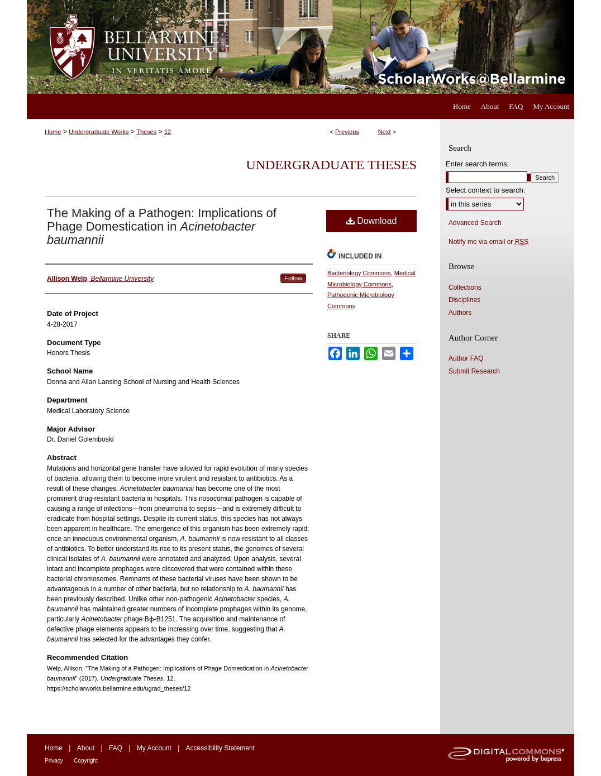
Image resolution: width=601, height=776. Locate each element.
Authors (460, 313)
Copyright (86, 761)
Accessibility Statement (220, 748)
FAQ (115, 748)
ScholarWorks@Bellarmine (402, 47)
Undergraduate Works (98, 131)
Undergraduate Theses (331, 164)
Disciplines (464, 300)
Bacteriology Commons (359, 273)
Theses (146, 131)
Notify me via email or (488, 242)
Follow (293, 278)
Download (371, 221)
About (85, 748)
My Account (154, 748)
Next (384, 131)
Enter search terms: (477, 164)
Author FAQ (466, 358)
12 (167, 131)
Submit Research (474, 371)
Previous (347, 131)
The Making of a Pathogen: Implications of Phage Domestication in (161, 226)
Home (53, 131)
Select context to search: (485, 190)
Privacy (54, 761)
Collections (465, 287)
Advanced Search (475, 223)
